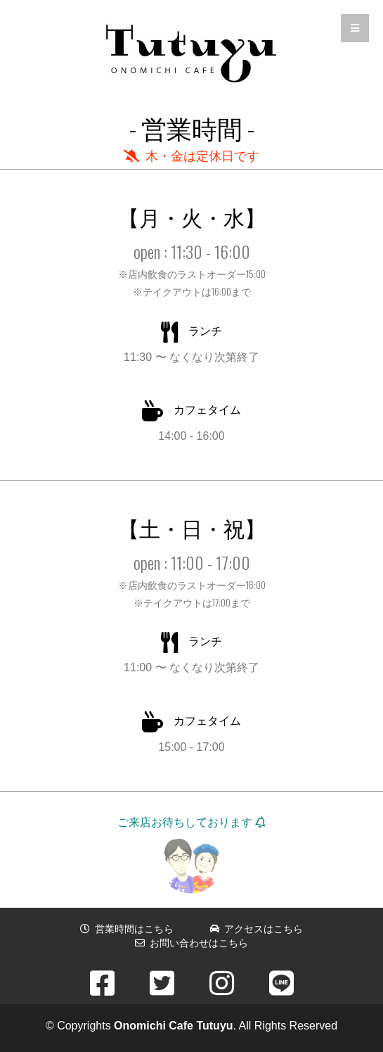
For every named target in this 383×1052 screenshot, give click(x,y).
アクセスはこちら (256, 928)
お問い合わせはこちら (192, 943)
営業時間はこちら (127, 928)
